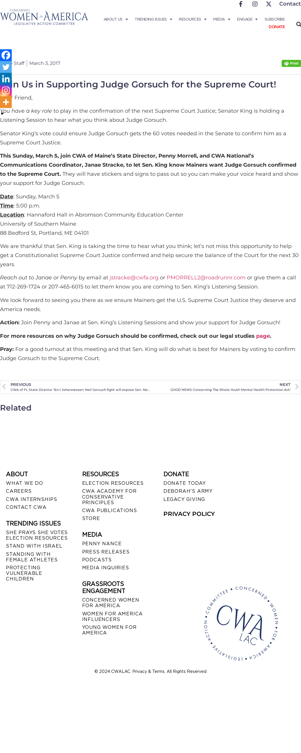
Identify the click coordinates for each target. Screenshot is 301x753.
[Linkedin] (6, 79)
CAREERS (19, 491)
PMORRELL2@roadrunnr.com (206, 277)
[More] (6, 102)
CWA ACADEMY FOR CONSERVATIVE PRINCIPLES (109, 496)
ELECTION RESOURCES (113, 483)
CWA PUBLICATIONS (109, 510)
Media (221, 19)
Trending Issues (153, 19)
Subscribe (275, 19)
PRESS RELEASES (106, 552)
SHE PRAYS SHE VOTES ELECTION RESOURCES (37, 535)
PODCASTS (97, 560)
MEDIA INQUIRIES (105, 567)
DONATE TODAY (184, 483)
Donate (277, 27)
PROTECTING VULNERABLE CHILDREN (24, 573)
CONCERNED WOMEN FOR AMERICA (110, 602)
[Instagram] (6, 90)
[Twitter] (6, 67)
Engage (247, 19)
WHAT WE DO (24, 483)
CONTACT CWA (26, 507)
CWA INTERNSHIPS (31, 499)
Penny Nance (102, 543)
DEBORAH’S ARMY (188, 491)
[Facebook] (6, 55)
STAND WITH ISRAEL (34, 546)
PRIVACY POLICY (189, 513)
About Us (116, 19)
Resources (192, 19)
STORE (91, 518)
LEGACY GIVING (184, 499)
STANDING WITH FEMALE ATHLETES (32, 557)
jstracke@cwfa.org (134, 277)
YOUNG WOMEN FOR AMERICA (109, 630)
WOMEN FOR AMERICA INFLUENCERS (112, 616)
